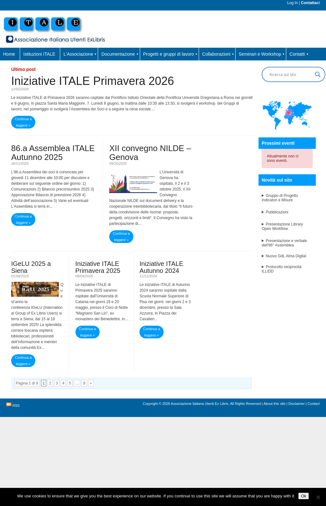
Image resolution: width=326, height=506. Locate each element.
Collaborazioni (218, 54)
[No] (318, 497)
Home (9, 54)
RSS (16, 405)
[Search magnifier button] (317, 74)
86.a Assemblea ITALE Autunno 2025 (53, 152)
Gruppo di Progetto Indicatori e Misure (280, 197)
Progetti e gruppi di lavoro (171, 54)
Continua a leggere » (23, 122)
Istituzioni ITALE (39, 54)
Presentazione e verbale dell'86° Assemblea (284, 243)
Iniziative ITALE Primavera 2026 (92, 80)
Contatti (299, 54)
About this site (275, 403)
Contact (314, 403)
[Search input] (291, 74)
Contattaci (310, 3)
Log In (292, 3)
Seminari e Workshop (262, 54)
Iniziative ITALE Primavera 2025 (97, 267)
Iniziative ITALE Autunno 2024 (161, 267)
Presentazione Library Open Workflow (282, 226)
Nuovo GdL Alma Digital (286, 256)
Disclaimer (296, 403)
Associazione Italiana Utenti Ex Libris (199, 403)
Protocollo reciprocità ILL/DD (281, 269)
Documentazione (120, 54)
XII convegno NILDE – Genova (150, 152)
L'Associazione (80, 54)
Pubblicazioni (277, 212)
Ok (303, 496)
